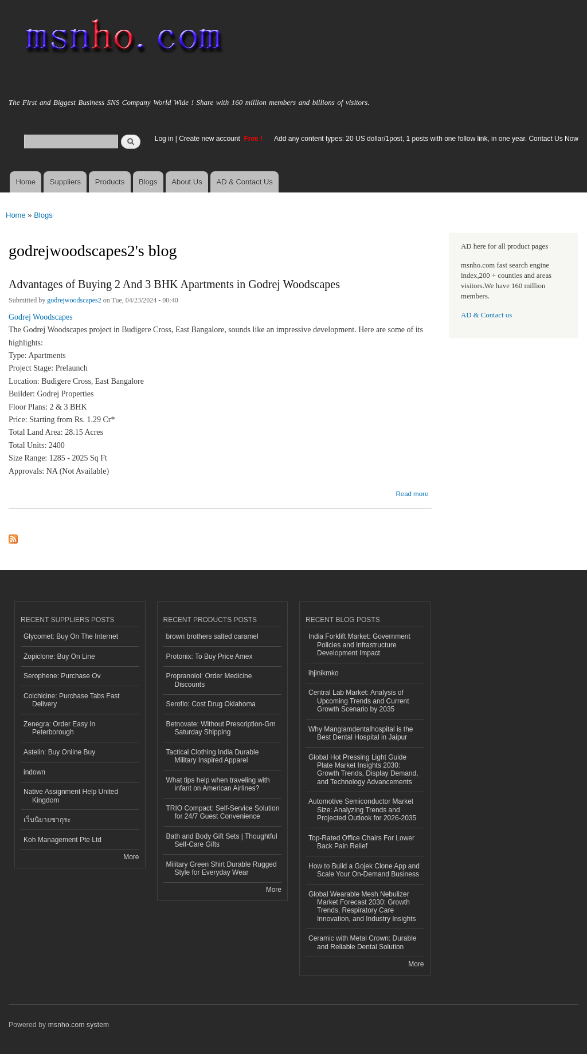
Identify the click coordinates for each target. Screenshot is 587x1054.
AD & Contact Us (245, 182)
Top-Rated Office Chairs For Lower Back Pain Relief (361, 842)
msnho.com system (78, 1025)
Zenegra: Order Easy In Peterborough (59, 728)
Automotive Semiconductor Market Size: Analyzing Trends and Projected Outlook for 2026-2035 (362, 809)
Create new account (210, 139)
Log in (164, 139)
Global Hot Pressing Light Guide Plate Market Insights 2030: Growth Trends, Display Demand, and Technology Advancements (363, 769)
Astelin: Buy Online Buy (59, 752)
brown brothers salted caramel (212, 636)
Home (25, 182)
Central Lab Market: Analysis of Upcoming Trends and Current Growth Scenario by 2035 (358, 701)
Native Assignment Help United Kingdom (71, 796)
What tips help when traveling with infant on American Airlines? (218, 784)
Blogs (148, 182)
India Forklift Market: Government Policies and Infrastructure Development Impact (359, 644)
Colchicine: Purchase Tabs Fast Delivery (72, 700)
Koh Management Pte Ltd (62, 840)
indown (34, 772)
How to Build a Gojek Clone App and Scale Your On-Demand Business (364, 870)
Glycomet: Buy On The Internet (71, 636)
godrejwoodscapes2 (74, 300)
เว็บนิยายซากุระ (47, 820)
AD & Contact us (486, 315)
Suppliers (65, 182)
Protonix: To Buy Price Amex (209, 656)
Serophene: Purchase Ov (62, 676)
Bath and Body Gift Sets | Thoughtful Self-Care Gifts (221, 840)
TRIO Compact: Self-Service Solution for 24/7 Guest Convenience (223, 812)
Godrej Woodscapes (41, 317)
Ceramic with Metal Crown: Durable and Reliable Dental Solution (362, 942)
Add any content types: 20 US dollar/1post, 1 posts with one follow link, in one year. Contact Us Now (426, 139)
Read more (412, 492)
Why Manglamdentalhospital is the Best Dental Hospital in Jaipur (360, 733)
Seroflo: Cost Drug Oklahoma (211, 704)
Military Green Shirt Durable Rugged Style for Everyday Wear (221, 868)
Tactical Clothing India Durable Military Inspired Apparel (212, 756)
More (131, 857)
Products (109, 182)
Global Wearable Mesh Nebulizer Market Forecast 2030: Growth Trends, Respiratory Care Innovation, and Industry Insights (362, 906)
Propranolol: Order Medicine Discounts (209, 680)
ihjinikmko (323, 673)
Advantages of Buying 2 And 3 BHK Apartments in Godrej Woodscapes (174, 284)
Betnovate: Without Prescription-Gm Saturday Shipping (221, 728)
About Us (186, 182)
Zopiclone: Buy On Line (59, 656)
